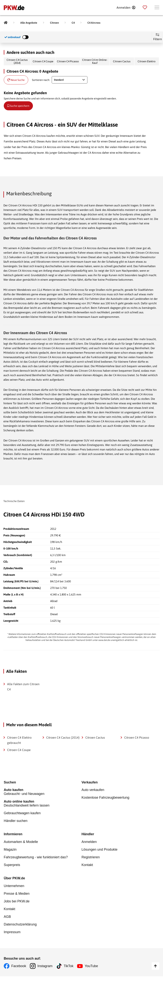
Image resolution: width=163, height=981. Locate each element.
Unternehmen (14, 886)
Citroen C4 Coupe (43, 61)
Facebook (18, 966)
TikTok (68, 966)
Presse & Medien (17, 894)
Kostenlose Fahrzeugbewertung (105, 798)
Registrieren (91, 857)
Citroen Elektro (146, 61)
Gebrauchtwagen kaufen (22, 813)
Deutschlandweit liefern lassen (43, 803)
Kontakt (87, 865)
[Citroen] (54, 23)
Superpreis (12, 865)
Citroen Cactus (121, 61)
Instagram (44, 966)
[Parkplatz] (145, 7)
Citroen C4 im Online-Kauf (94, 61)
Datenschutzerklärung (20, 924)
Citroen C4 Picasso (68, 61)
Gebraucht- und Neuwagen (43, 792)
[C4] (73, 23)
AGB (7, 917)
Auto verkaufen (93, 790)
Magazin (10, 850)
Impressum (12, 932)
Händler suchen (15, 821)
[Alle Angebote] (28, 23)
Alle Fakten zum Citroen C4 (23, 686)
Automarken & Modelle (21, 842)
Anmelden (89, 842)
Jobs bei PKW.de (17, 901)
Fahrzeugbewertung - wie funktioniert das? (36, 857)
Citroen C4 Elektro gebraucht (19, 740)
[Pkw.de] (6, 23)
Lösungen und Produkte (100, 850)
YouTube (91, 966)
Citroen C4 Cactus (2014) (17, 61)
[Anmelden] (126, 7)
